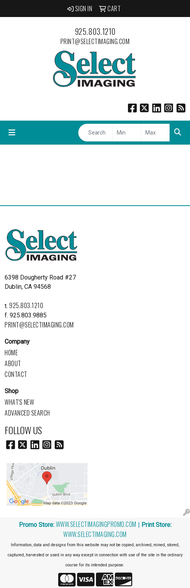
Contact (16, 374)
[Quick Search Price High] (155, 132)
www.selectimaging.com (95, 534)
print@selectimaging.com (95, 41)
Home (11, 352)
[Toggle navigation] (12, 132)
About (13, 363)
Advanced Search (27, 413)
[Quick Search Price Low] (127, 132)
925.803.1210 (95, 31)
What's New (19, 402)
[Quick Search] (95, 132)
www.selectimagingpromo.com (96, 524)
